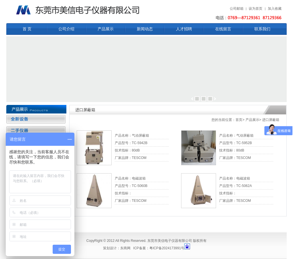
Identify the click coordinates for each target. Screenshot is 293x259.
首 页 (27, 29)
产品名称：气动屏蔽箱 (132, 136)
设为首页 (255, 9)
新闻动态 (145, 29)
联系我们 (262, 29)
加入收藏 (275, 9)
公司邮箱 (236, 9)
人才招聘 (184, 29)
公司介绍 (66, 29)
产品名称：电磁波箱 (130, 178)
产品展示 (106, 29)
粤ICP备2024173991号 (167, 248)
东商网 (125, 248)
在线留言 (223, 29)
